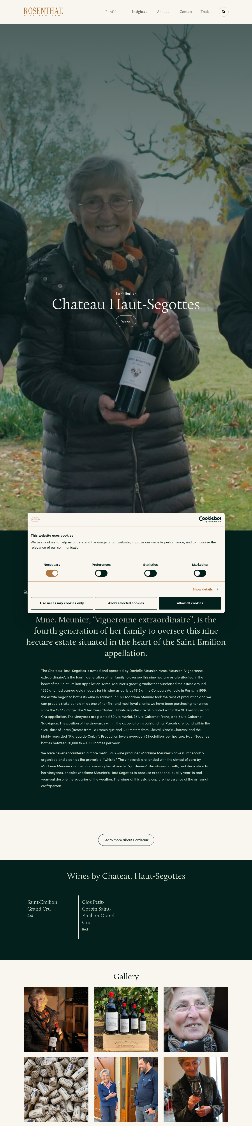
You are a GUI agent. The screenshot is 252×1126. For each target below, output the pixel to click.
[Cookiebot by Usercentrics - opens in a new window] (202, 519)
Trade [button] (206, 11)
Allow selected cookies (126, 603)
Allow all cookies (190, 603)
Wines (126, 321)
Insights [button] (139, 11)
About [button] (163, 11)
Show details (202, 589)
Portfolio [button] (113, 11)
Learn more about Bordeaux (126, 839)
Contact (186, 11)
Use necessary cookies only (62, 603)
